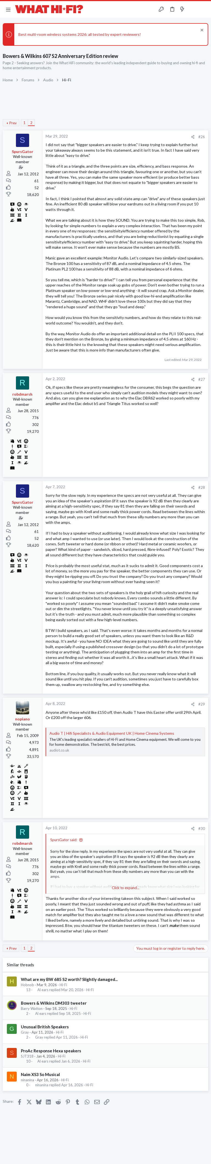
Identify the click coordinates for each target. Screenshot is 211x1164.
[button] (8, 9)
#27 (201, 379)
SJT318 (27, 1056)
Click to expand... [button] (125, 888)
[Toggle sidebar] (193, 9)
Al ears (42, 990)
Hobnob (27, 985)
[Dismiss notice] (201, 31)
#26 (201, 137)
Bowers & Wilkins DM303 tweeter (54, 1003)
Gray (25, 1032)
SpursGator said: (63, 840)
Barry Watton (32, 1008)
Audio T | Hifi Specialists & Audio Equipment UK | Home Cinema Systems (111, 733)
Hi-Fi (63, 985)
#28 (201, 487)
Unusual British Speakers (45, 1026)
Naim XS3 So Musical (40, 1074)
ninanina (27, 1080)
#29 (201, 704)
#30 (201, 828)
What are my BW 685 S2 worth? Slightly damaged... (69, 979)
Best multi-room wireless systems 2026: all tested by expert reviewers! (79, 34)
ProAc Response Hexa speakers (51, 1050)
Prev (13, 123)
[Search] (203, 9)
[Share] (192, 137)
